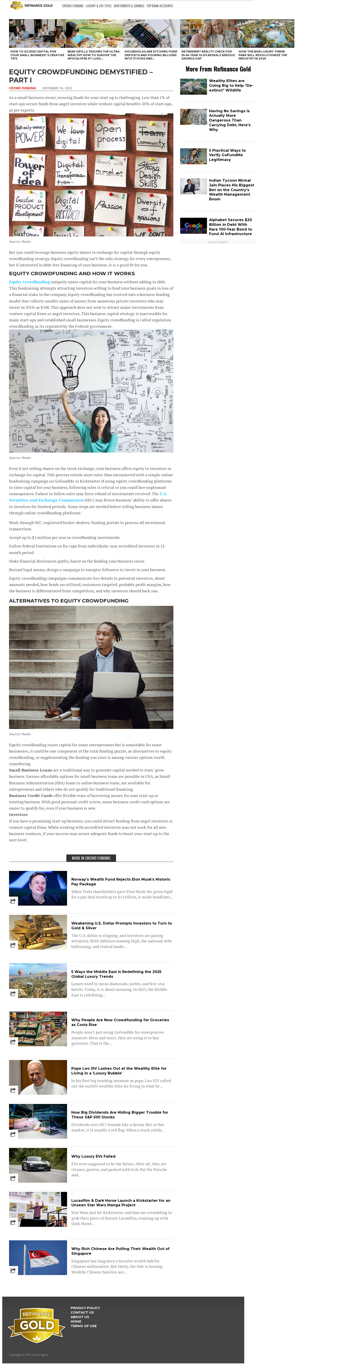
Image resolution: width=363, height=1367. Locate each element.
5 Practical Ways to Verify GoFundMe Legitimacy (227, 155)
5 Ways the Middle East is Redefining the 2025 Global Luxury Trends (116, 974)
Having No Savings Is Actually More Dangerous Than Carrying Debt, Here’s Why (230, 120)
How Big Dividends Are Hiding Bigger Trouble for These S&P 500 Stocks (119, 1114)
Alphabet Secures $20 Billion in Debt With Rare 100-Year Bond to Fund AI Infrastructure (230, 227)
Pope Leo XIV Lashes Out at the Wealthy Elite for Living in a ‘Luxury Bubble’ (119, 1070)
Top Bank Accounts (160, 5)
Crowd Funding (73, 5)
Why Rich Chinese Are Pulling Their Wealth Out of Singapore (120, 1251)
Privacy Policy (85, 1308)
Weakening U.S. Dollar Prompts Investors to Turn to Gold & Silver (121, 925)
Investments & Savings (129, 5)
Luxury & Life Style (99, 5)
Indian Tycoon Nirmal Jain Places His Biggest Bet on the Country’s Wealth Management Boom (231, 189)
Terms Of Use (84, 1326)
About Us (80, 1317)
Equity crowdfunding (29, 281)
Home (76, 1321)
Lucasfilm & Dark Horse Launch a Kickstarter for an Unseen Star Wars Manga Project (120, 1202)
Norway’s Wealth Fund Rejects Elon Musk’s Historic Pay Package (120, 881)
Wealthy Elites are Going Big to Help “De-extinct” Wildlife (231, 85)
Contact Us (82, 1312)
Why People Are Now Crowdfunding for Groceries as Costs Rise (120, 1022)
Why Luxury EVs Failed (93, 1156)
